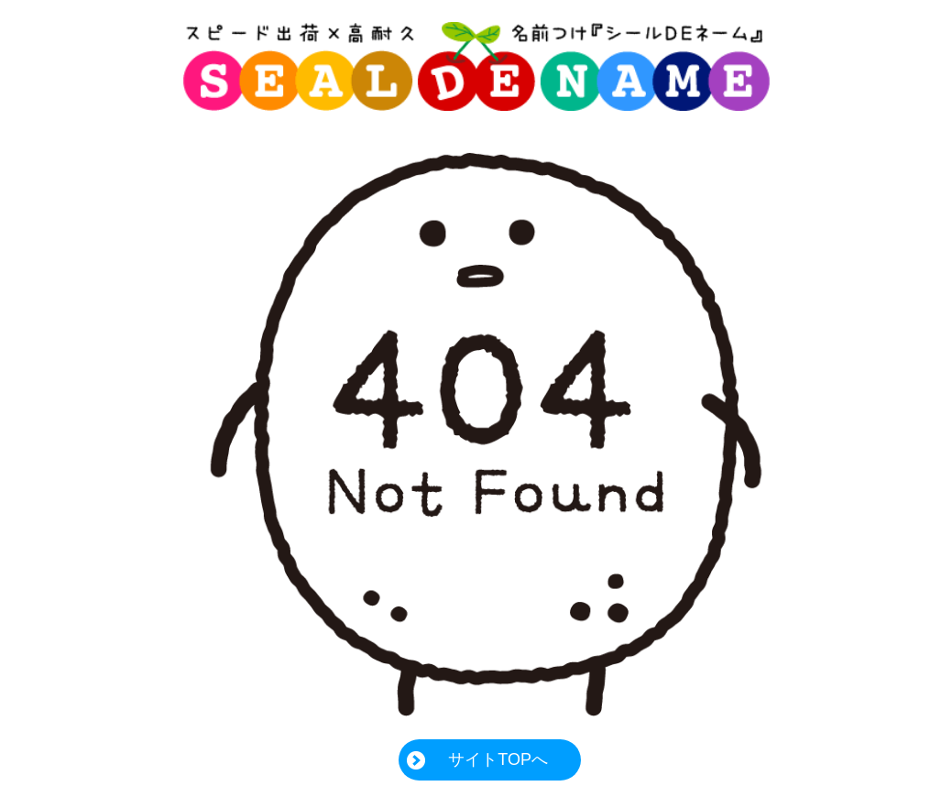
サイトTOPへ (498, 759)
